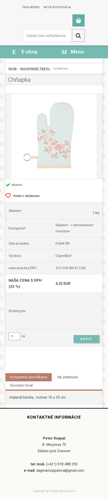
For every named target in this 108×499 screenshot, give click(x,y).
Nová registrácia (57, 7)
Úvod (12, 68)
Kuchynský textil (35, 68)
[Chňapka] (54, 136)
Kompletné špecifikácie (28, 377)
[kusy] (14, 336)
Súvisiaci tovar (21, 385)
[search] (78, 35)
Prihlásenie (31, 7)
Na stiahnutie (67, 377)
